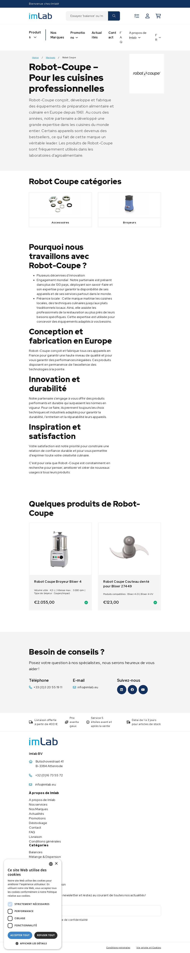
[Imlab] (40, 16)
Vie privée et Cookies (148, 947)
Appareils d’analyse (43, 875)
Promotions (77, 35)
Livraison (35, 837)
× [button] (56, 863)
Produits (35, 34)
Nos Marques (57, 35)
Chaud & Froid (39, 861)
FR (156, 37)
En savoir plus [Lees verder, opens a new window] (39, 895)
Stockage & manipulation (47, 884)
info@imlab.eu (88, 687)
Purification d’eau (42, 871)
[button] (33, 943)
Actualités (97, 35)
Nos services (38, 804)
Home (35, 57)
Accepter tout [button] (20, 935)
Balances (35, 852)
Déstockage (38, 823)
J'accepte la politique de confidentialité (61, 919)
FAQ (121, 37)
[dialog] (32, 904)
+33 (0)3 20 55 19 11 (48, 687)
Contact (112, 35)
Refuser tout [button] (46, 935)
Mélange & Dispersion (45, 857)
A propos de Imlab (137, 35)
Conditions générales (45, 841)
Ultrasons (36, 880)
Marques (50, 57)
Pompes (35, 866)
